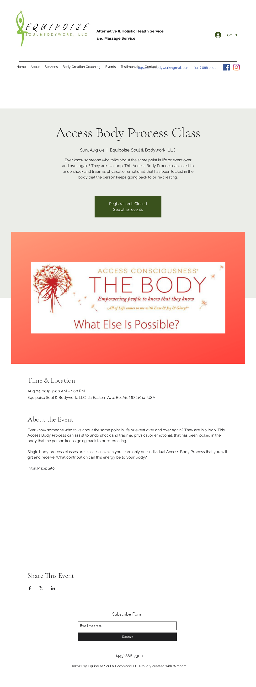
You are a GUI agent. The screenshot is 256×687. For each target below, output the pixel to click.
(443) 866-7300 (205, 68)
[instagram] (236, 67)
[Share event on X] (41, 588)
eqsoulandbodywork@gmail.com (163, 68)
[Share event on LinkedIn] (53, 588)
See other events (128, 209)
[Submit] (127, 637)
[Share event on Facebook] (29, 588)
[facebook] (226, 67)
